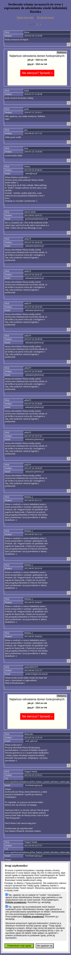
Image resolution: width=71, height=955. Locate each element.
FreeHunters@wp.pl (33, 785)
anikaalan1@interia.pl (34, 246)
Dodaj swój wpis (25, 17)
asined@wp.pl (31, 173)
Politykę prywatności (15, 902)
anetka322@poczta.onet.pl (36, 674)
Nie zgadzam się (45, 946)
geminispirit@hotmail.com (36, 219)
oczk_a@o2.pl (31, 741)
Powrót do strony (45, 17)
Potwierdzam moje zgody (19, 946)
